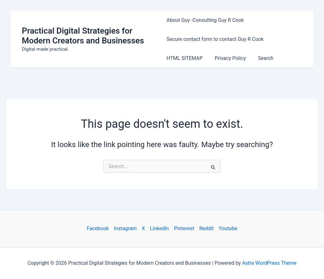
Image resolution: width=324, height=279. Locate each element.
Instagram (125, 228)
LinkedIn (159, 228)
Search (262, 58)
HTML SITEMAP (184, 58)
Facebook (98, 228)
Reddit (206, 228)
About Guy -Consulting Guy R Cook (205, 20)
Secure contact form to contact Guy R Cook (215, 39)
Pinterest (184, 228)
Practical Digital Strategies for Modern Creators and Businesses (83, 35)
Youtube (228, 228)
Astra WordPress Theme (269, 263)
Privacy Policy (228, 58)
